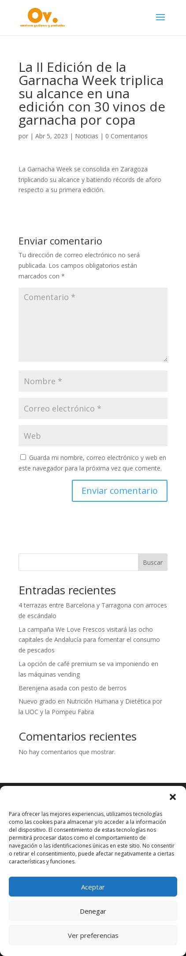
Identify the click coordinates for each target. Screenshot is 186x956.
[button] (172, 797)
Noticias (86, 136)
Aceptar (93, 886)
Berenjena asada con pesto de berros (72, 688)
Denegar (93, 911)
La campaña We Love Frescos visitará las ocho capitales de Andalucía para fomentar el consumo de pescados (89, 640)
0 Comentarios (126, 136)
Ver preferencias (93, 935)
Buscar (153, 562)
